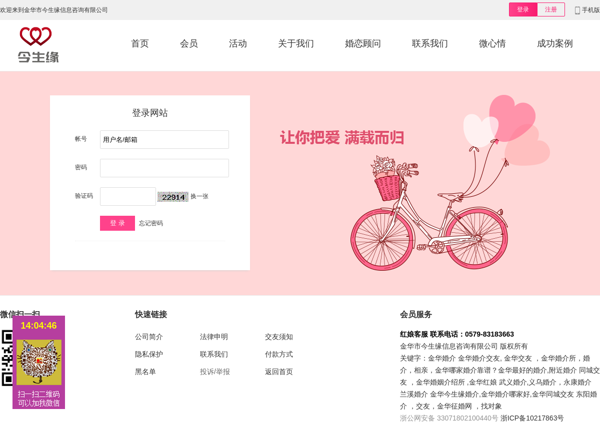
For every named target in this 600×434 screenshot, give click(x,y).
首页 (140, 43)
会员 (189, 43)
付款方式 (279, 354)
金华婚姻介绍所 (440, 382)
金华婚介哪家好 (505, 394)
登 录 (117, 223)
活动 (238, 43)
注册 (551, 9)
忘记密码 (151, 223)
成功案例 (555, 43)
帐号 (81, 138)
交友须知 (279, 337)
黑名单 (145, 372)
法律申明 (214, 337)
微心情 (492, 43)
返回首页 (279, 372)
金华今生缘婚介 (454, 394)
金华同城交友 (553, 394)
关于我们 (296, 43)
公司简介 (149, 337)
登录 (523, 9)
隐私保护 (149, 354)
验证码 (84, 195)
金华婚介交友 (479, 358)
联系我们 (430, 43)
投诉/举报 (215, 372)
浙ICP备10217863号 (532, 418)
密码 (81, 167)
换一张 (199, 196)
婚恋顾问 (363, 43)
